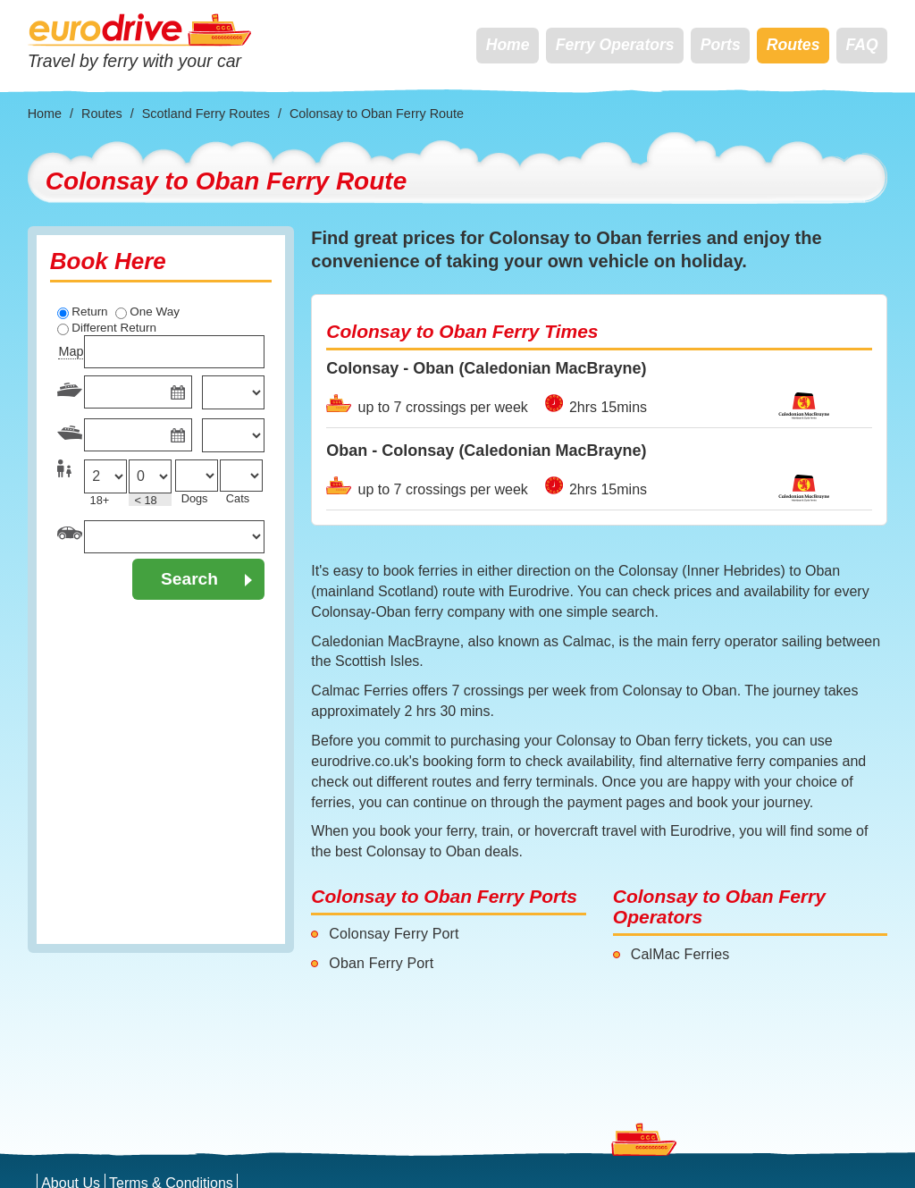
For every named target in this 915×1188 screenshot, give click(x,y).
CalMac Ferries (680, 954)
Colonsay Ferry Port (393, 933)
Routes (793, 45)
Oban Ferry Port (381, 963)
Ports (721, 45)
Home (508, 45)
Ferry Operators (615, 45)
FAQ (862, 45)
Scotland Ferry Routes (206, 113)
